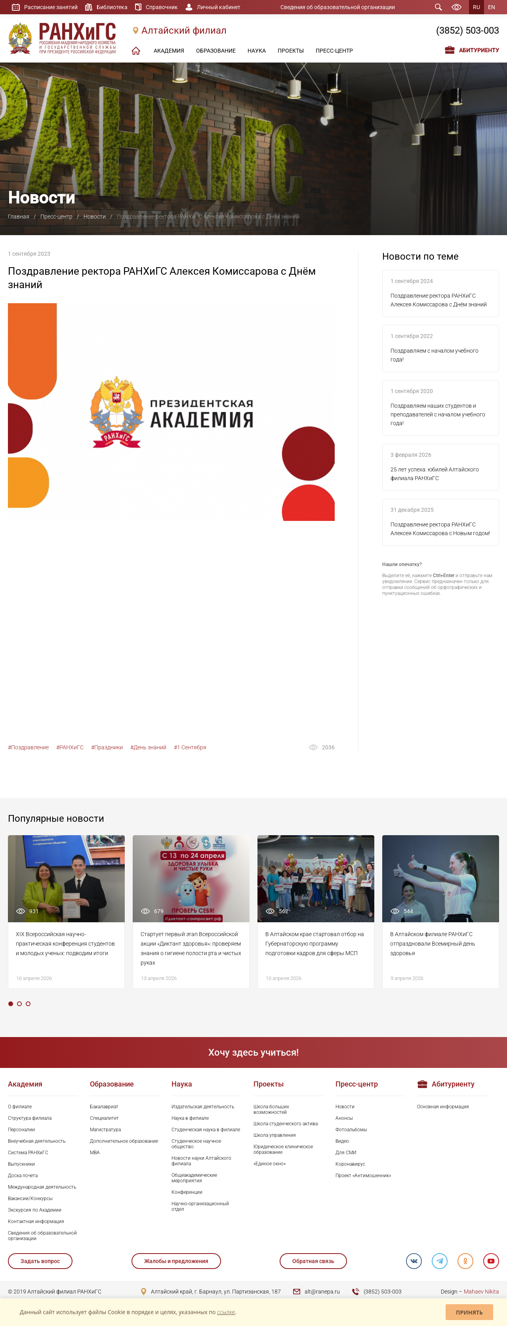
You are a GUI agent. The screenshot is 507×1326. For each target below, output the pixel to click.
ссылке (226, 1312)
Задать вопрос (40, 1261)
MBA (95, 1152)
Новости (95, 216)
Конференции (187, 1192)
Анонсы (344, 1118)
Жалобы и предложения (176, 1261)
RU (476, 7)
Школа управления (275, 1135)
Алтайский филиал (184, 30)
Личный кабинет (218, 7)
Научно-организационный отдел (200, 1206)
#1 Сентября (190, 747)
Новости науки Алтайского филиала (201, 1160)
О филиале (20, 1106)
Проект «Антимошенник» (363, 1175)
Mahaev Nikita (481, 1291)
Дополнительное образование (124, 1141)
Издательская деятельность (203, 1106)
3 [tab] (28, 1003)
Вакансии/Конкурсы (30, 1198)
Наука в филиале (190, 1118)
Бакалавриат (104, 1106)
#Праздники (107, 747)
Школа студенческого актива (286, 1124)
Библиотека (112, 7)
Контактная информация (36, 1221)
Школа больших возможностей (271, 1109)
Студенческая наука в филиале (206, 1129)
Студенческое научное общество (196, 1143)
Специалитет (104, 1118)
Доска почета (23, 1175)
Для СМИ (345, 1152)
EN (491, 7)
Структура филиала (29, 1118)
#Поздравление (28, 747)
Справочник (162, 7)
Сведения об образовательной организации (337, 7)
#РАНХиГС (70, 747)
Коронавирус (350, 1164)
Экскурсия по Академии (34, 1210)
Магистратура (105, 1129)
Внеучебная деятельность (36, 1141)
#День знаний (148, 747)
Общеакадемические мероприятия (194, 1178)
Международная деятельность (42, 1187)
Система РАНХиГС (28, 1152)
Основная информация (443, 1106)
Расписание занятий (51, 7)
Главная (18, 216)
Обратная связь (313, 1261)
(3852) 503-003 (467, 30)
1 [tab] (10, 1003)
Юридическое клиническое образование (283, 1149)
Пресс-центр (56, 216)
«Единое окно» (270, 1163)
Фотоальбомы (351, 1129)
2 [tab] (19, 1003)
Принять (469, 1312)
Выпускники (21, 1164)
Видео (342, 1141)
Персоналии (21, 1129)
